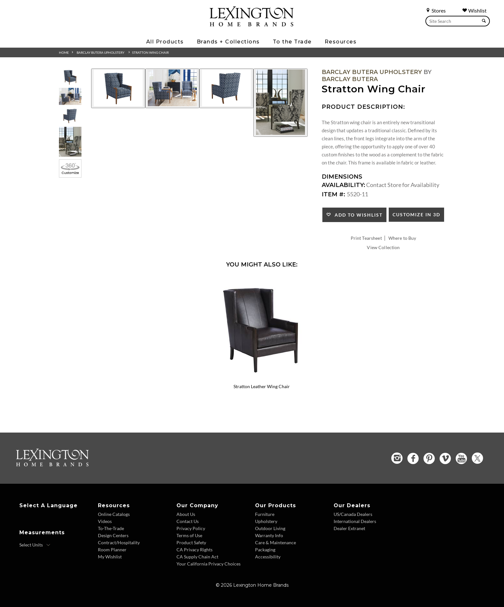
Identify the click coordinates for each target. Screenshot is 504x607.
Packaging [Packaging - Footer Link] (265, 549)
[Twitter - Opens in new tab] (477, 458)
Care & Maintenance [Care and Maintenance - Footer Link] (275, 542)
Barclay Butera (350, 79)
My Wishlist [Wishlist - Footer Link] (110, 556)
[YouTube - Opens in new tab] (461, 458)
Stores (435, 10)
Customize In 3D (416, 214)
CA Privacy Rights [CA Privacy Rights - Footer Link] (194, 549)
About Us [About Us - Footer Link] (185, 514)
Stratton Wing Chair (150, 52)
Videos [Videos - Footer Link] (105, 521)
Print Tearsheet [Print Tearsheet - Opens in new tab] (366, 238)
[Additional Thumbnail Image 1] (70, 77)
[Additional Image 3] (226, 88)
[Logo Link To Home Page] (251, 24)
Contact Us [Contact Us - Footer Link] (187, 521)
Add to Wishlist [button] (357, 215)
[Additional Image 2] (172, 88)
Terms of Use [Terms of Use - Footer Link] (189, 535)
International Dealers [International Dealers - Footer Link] (355, 521)
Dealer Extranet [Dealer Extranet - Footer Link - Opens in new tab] (349, 528)
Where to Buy (402, 238)
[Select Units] (35, 544)
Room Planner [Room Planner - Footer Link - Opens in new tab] (112, 549)
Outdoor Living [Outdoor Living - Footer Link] (270, 528)
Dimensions (342, 176)
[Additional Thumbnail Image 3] (70, 116)
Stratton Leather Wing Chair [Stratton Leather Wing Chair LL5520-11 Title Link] (261, 386)
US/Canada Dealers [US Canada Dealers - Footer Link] (353, 514)
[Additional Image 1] (118, 88)
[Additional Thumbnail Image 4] (70, 142)
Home (64, 52)
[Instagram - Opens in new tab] (397, 458)
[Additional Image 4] (280, 103)
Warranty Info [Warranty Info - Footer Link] (269, 535)
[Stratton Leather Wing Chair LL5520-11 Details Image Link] (261, 378)
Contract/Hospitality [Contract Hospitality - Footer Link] (119, 542)
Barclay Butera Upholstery (100, 52)
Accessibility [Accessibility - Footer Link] (268, 556)
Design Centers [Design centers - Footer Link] (113, 535)
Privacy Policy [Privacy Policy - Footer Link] (190, 528)
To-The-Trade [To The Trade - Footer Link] (111, 528)
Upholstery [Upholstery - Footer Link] (266, 521)
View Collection (383, 247)
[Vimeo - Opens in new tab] (445, 458)
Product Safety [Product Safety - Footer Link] (191, 542)
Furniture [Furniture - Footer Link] (264, 514)
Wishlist (474, 10)
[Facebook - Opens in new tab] (413, 458)
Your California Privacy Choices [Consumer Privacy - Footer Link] (208, 563)
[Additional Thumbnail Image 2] (70, 96)
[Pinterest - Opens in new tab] (429, 458)
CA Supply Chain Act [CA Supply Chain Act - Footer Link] (197, 556)
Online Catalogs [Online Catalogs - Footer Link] (114, 514)
